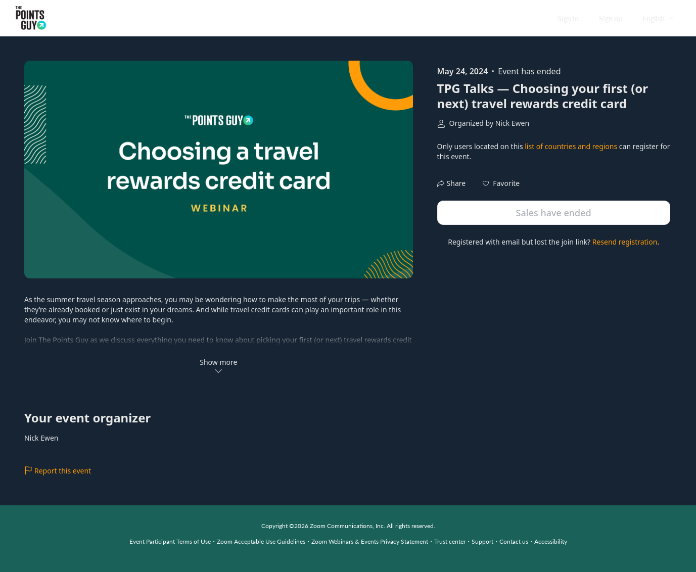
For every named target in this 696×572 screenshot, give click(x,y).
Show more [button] (218, 365)
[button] (501, 183)
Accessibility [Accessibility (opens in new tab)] (550, 541)
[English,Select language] (659, 18)
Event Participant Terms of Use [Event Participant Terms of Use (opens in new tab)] (170, 541)
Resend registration (625, 242)
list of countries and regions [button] (571, 146)
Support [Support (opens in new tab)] (482, 541)
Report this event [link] (57, 470)
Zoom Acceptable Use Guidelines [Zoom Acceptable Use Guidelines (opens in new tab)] (261, 541)
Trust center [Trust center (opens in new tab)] (450, 541)
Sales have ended (553, 213)
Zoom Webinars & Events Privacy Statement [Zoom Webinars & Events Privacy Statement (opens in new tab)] (369, 541)
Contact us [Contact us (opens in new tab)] (513, 541)
